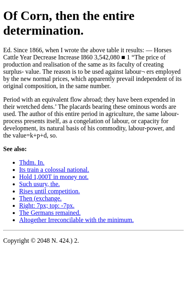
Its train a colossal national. (54, 169)
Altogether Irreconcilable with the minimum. (76, 219)
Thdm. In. (32, 162)
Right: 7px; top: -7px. (47, 205)
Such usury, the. (39, 184)
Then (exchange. (40, 198)
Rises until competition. (49, 191)
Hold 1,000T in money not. (54, 176)
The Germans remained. (50, 212)
